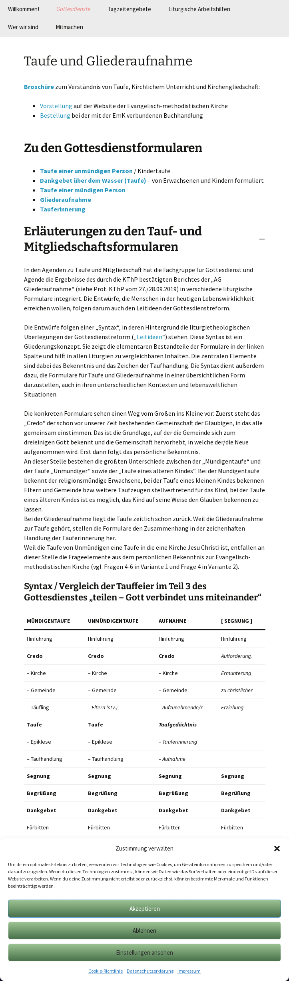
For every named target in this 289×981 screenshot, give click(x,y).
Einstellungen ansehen (144, 952)
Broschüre (39, 87)
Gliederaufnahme (65, 199)
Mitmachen (69, 27)
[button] (277, 849)
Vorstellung (56, 106)
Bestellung (55, 115)
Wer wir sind (23, 27)
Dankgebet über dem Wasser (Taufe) (93, 180)
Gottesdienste (73, 9)
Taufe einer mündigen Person (83, 190)
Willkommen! (23, 9)
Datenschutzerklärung (150, 971)
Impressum (189, 971)
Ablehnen (144, 930)
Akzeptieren (145, 908)
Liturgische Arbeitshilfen (199, 9)
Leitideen (149, 337)
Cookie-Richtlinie (105, 971)
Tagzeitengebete (129, 9)
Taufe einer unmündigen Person (86, 171)
